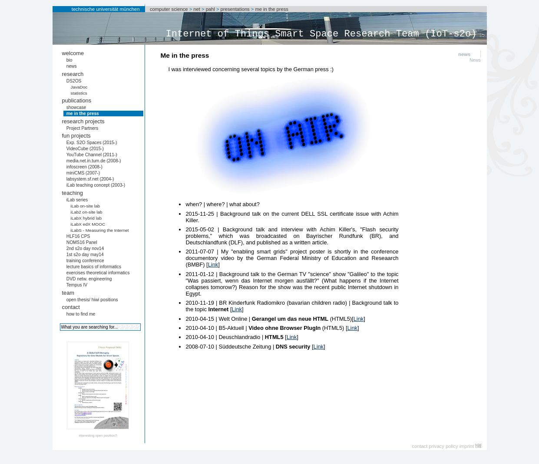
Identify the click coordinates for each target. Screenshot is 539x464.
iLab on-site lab (85, 206)
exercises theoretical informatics (98, 272)
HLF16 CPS (78, 236)
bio (69, 60)
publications (77, 100)
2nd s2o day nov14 (85, 248)
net (196, 9)
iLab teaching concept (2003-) (95, 185)
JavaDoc (78, 87)
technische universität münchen (106, 9)
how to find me (81, 314)
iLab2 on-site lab (86, 212)
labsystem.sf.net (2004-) (90, 179)
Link (213, 264)
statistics (78, 93)
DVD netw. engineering (89, 278)
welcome (73, 53)
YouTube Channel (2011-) (91, 154)
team (68, 293)
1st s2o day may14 (85, 254)
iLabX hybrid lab (86, 218)
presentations (235, 9)
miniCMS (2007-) (83, 173)
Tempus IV (76, 285)
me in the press (271, 9)
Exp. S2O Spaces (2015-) (91, 142)
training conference (85, 260)
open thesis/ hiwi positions (92, 299)
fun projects (76, 135)
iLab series (77, 199)
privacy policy (443, 446)
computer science (169, 9)
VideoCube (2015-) (85, 148)
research (73, 74)
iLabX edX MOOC (87, 224)
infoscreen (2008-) (84, 167)
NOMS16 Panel (81, 242)
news (71, 66)
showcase (76, 107)
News (475, 60)
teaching (72, 193)
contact (71, 307)
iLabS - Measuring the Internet (99, 230)
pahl (210, 9)
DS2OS (74, 81)
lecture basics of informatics (93, 266)
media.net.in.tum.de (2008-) (93, 160)
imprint (467, 446)
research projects (83, 121)
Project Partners (82, 128)
